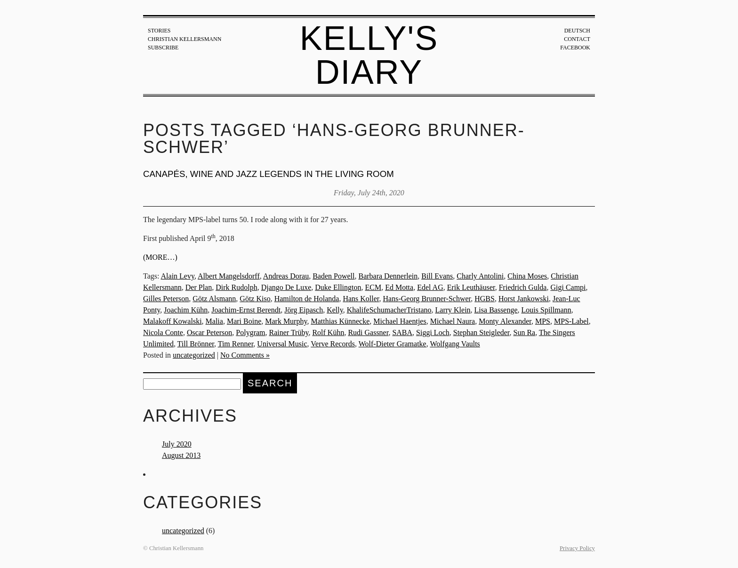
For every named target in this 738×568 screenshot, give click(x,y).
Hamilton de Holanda (306, 299)
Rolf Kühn (328, 332)
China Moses (527, 276)
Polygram (250, 332)
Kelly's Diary (369, 55)
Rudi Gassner (368, 332)
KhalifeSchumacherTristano (389, 310)
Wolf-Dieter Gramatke (392, 344)
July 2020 (177, 444)
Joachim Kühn (186, 310)
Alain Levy (177, 276)
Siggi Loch (432, 332)
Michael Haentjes (399, 321)
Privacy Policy (577, 548)
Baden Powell (333, 276)
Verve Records (333, 344)
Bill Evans (437, 276)
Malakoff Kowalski (172, 321)
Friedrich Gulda (523, 287)
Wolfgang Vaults (455, 344)
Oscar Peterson (209, 332)
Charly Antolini (480, 276)
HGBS (484, 299)
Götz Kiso (255, 299)
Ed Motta (399, 287)
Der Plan (198, 287)
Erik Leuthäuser (471, 287)
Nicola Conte (163, 332)
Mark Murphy (286, 321)
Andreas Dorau (286, 276)
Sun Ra (524, 332)
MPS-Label (571, 321)
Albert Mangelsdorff (229, 276)
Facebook (575, 47)
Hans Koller (361, 299)
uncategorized (194, 355)
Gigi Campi (568, 287)
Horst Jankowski (523, 299)
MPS (542, 321)
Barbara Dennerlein (387, 276)
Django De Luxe (286, 287)
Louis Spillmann (546, 310)
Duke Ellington (338, 287)
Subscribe (163, 47)
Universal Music (282, 344)
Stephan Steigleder (481, 332)
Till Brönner (195, 344)
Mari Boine (244, 321)
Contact (577, 39)
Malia (214, 321)
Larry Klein (453, 310)
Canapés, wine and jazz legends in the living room (268, 174)
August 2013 (181, 455)
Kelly (335, 310)
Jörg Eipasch (303, 310)
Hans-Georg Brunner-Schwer (427, 299)
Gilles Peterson (166, 299)
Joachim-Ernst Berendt (246, 310)
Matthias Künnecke (340, 321)
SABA (402, 332)
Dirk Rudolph (236, 287)
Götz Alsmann (214, 299)
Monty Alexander (505, 321)
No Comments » (245, 355)
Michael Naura (452, 321)
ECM (373, 287)
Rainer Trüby (289, 332)
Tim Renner (236, 344)
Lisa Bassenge (496, 310)
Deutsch (577, 30)
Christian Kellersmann (184, 39)
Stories (159, 30)
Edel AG (430, 287)
